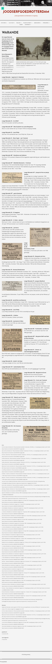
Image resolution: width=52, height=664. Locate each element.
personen (45, 22)
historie (3, 22)
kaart (21, 24)
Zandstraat (35, 369)
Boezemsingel (6, 43)
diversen (27, 24)
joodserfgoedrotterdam (26, 12)
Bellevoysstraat (45, 355)
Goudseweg (5, 41)
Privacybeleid (3, 661)
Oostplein (6, 46)
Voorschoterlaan (28, 201)
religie (18, 22)
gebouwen (37, 22)
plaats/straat (27, 22)
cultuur (11, 22)
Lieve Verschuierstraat (13, 189)
